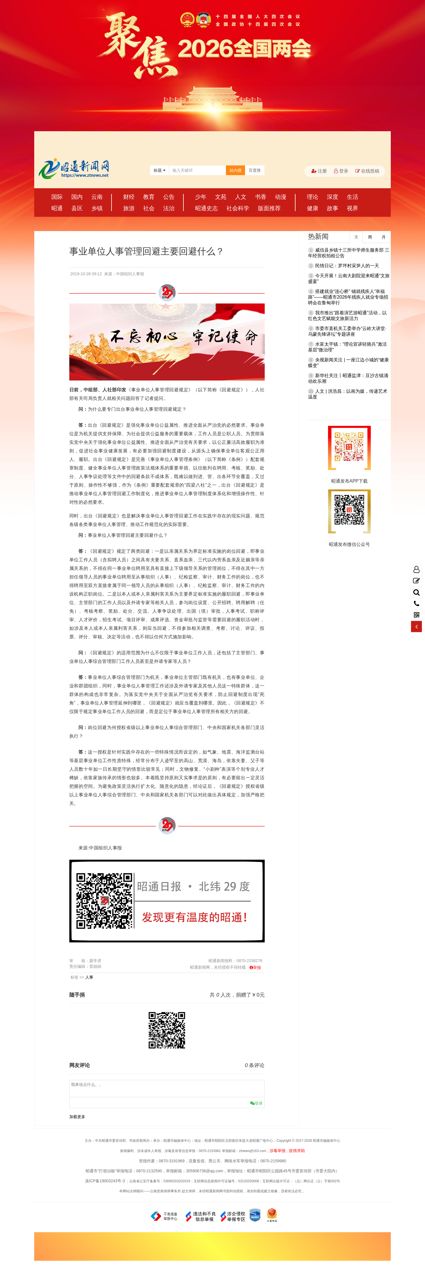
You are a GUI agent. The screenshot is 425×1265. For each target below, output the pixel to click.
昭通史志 (206, 208)
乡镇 (97, 208)
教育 (149, 197)
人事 (89, 977)
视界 (352, 208)
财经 (129, 197)
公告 (169, 197)
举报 (257, 968)
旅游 (129, 208)
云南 (97, 197)
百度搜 (255, 170)
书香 (260, 197)
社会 (149, 208)
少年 (201, 197)
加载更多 (77, 1116)
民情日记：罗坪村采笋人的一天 (347, 265)
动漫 (280, 197)
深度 (332, 197)
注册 (319, 171)
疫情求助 (297, 1150)
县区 (77, 208)
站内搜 (236, 170)
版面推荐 (269, 208)
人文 (240, 197)
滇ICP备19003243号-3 (105, 1181)
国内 (77, 197)
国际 (57, 197)
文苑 (220, 197)
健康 (312, 208)
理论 (312, 197)
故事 (332, 208)
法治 (169, 208)
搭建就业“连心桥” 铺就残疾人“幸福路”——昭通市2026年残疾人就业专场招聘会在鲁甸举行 (348, 297)
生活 (352, 197)
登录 (341, 171)
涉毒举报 (278, 1150)
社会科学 (237, 208)
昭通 (57, 208)
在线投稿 (367, 171)
